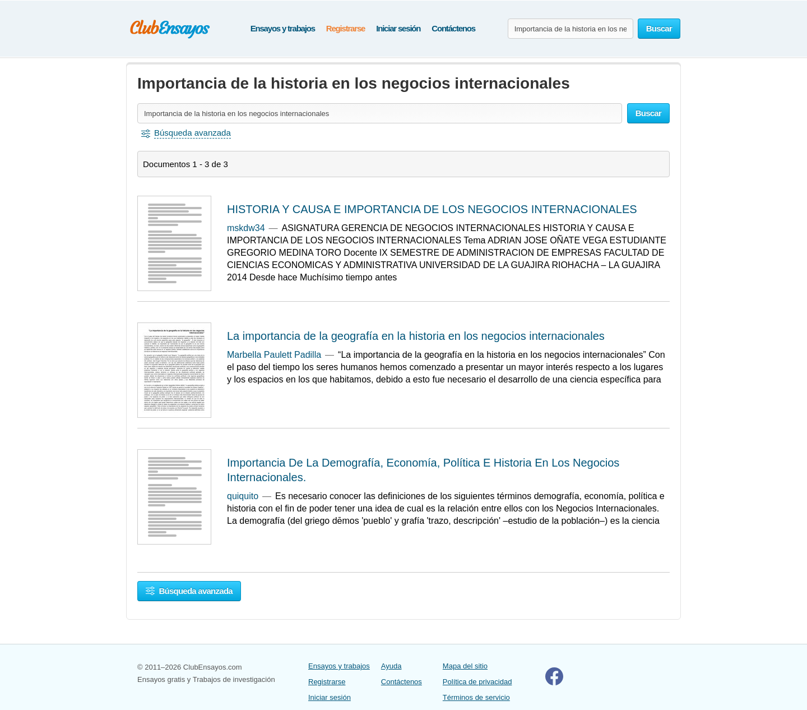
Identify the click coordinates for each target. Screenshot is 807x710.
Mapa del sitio (465, 666)
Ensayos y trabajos (283, 28)
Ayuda (391, 666)
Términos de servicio (476, 697)
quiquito (242, 496)
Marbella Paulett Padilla (274, 354)
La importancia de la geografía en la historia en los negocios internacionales (416, 336)
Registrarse (345, 28)
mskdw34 (246, 228)
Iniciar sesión (398, 28)
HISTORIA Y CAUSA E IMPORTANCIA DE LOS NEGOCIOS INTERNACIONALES (432, 209)
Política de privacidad (477, 681)
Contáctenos (453, 28)
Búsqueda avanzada (189, 591)
